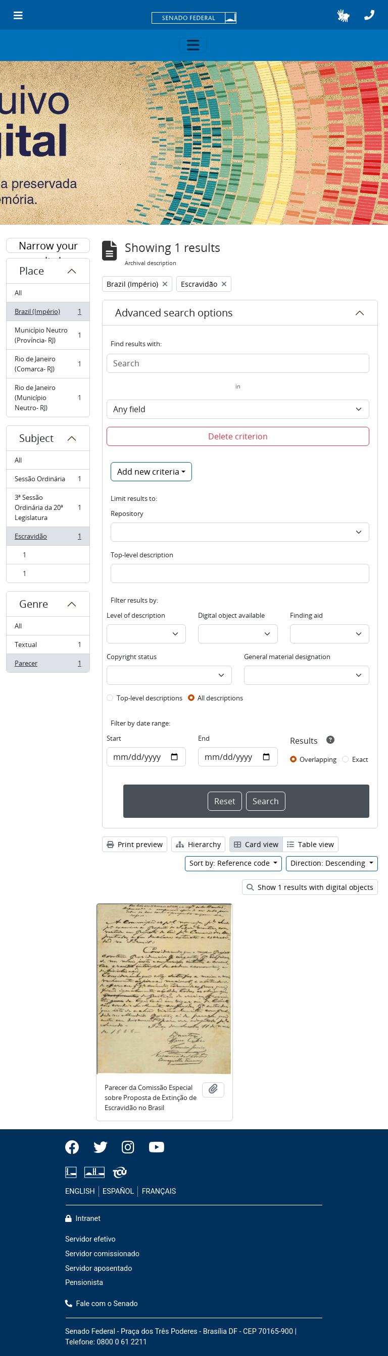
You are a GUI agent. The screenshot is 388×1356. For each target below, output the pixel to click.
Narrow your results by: (48, 246)
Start (114, 738)
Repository (127, 513)
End (204, 738)
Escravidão (47, 538)
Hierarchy (198, 844)
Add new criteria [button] (148, 471)
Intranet (83, 1218)
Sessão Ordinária (47, 481)
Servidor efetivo (90, 1239)
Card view (256, 844)
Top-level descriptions (149, 697)
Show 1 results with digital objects (310, 887)
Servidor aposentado (98, 1268)
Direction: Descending (328, 863)
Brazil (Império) (47, 313)
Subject (36, 438)
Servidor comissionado (102, 1254)
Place (31, 271)
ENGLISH (80, 1191)
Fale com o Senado (101, 1304)
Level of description (136, 615)
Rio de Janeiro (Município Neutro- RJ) (47, 397)
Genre (33, 604)
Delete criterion (238, 436)
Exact (360, 759)
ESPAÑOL (118, 1191)
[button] (343, 15)
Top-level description (142, 554)
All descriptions (220, 697)
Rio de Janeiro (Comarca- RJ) (47, 363)
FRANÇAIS (159, 1191)
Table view (310, 844)
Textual (47, 646)
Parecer (47, 665)
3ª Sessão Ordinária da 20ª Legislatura (47, 507)
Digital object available (231, 615)
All (18, 292)
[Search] (238, 363)
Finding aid (306, 615)
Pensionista (84, 1282)
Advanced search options (174, 312)
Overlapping (318, 759)
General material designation (287, 656)
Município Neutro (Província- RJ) (47, 335)
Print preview (135, 844)
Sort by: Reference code (230, 863)
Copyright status (132, 656)
